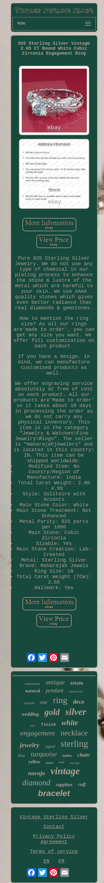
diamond (36, 782)
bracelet (54, 793)
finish (48, 724)
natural (32, 690)
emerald (29, 703)
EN (47, 861)
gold (52, 712)
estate (76, 683)
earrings (74, 762)
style (32, 725)
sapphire (64, 784)
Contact (54, 826)
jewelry (29, 745)
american (76, 691)
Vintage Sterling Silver (53, 817)
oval (61, 762)
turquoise (44, 754)
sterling (74, 744)
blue (21, 755)
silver (75, 712)
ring (60, 700)
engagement (37, 733)
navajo (36, 773)
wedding (30, 714)
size (43, 702)
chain (84, 755)
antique (55, 682)
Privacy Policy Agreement (54, 839)
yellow (34, 761)
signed (50, 746)
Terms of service (54, 851)
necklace (74, 732)
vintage (65, 771)
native (67, 756)
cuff (82, 784)
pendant (55, 690)
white (70, 723)
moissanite (32, 684)
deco (78, 701)
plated (49, 762)
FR (62, 861)
